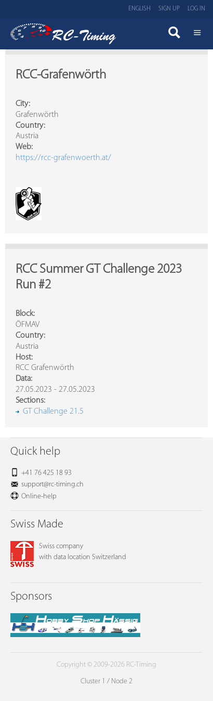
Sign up (169, 9)
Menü (197, 33)
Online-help (39, 496)
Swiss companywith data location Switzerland (68, 552)
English (139, 9)
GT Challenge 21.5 (53, 411)
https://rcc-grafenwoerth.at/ (63, 158)
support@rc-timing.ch (52, 484)
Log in (196, 9)
